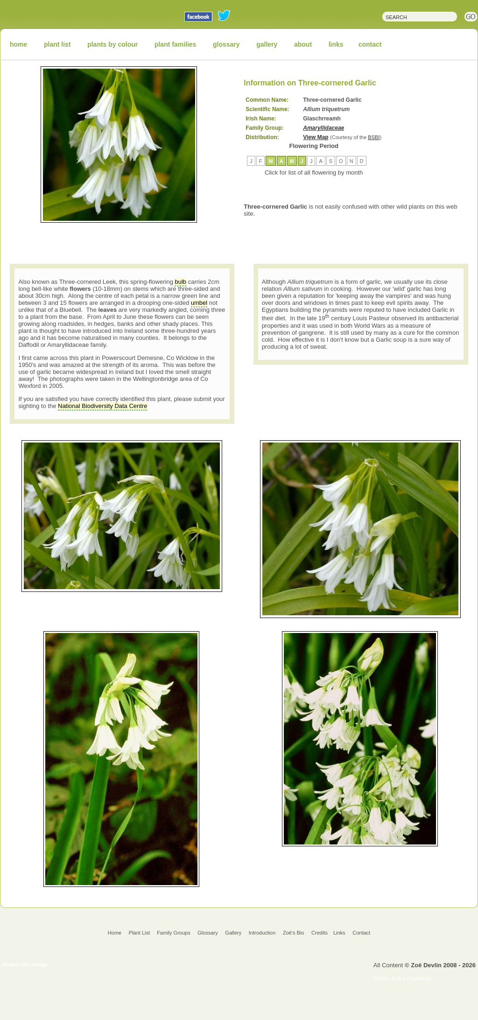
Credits (319, 933)
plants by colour (112, 44)
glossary (226, 44)
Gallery (233, 933)
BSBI (374, 137)
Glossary (207, 933)
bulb (180, 281)
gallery (266, 44)
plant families (175, 44)
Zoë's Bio (293, 933)
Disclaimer (419, 978)
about (303, 44)
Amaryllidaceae (323, 128)
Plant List (140, 933)
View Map (315, 137)
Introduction (262, 933)
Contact (361, 933)
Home (114, 933)
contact (370, 44)
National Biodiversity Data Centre (102, 405)
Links (339, 933)
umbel (199, 302)
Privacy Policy (389, 978)
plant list (57, 44)
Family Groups (173, 933)
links (336, 44)
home (18, 44)
